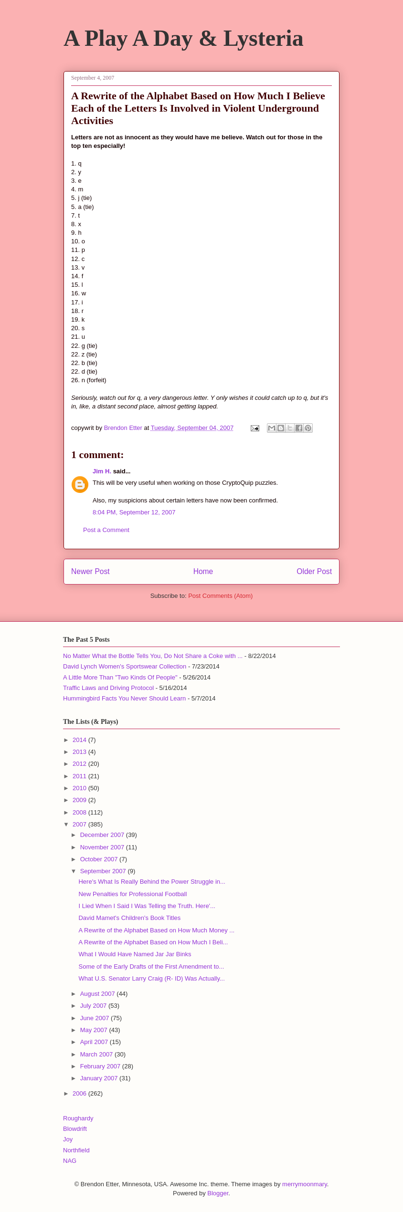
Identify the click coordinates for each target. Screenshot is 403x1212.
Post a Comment (106, 529)
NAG (69, 1160)
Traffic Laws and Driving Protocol (108, 687)
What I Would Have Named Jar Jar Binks (134, 954)
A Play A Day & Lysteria (184, 38)
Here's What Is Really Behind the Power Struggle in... (151, 881)
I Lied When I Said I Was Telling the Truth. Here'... (146, 905)
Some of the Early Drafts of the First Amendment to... (151, 966)
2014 (80, 739)
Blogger (217, 1193)
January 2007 (99, 1078)
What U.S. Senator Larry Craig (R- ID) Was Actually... (151, 978)
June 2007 (95, 1018)
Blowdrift (75, 1128)
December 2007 (103, 834)
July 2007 (94, 1005)
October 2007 (99, 859)
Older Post (314, 571)
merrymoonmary (304, 1184)
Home (203, 571)
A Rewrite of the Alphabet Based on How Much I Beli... (153, 942)
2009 (80, 800)
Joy (68, 1139)
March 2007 (97, 1054)
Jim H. (102, 471)
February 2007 (101, 1066)
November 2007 (103, 847)
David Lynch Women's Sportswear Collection (124, 666)
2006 (80, 1093)
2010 (80, 788)
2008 (80, 812)
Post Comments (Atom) (220, 595)
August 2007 (98, 993)
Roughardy (78, 1118)
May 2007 (94, 1030)
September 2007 (104, 871)
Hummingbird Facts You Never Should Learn (124, 698)
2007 (80, 824)
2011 (80, 776)
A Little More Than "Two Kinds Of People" (120, 677)
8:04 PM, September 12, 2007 (134, 512)
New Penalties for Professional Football (132, 894)
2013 (80, 751)
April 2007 (95, 1041)
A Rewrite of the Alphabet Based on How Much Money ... (156, 930)
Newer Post (90, 571)
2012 (80, 763)
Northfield (76, 1150)
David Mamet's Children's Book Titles (129, 917)
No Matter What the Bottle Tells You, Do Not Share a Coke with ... (153, 655)
